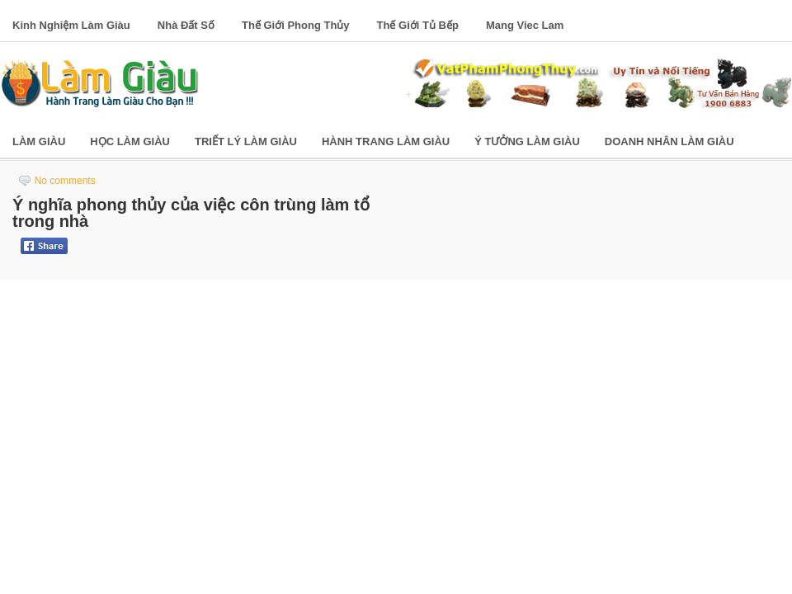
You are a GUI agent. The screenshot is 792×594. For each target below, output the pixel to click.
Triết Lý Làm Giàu (246, 141)
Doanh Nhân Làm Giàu (669, 141)
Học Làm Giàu (130, 141)
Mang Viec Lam (524, 25)
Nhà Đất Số (186, 25)
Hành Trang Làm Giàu (386, 141)
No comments (65, 180)
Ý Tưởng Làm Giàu (527, 141)
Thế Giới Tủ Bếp (418, 25)
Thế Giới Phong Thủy (296, 25)
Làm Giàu (38, 141)
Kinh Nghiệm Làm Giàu (71, 25)
